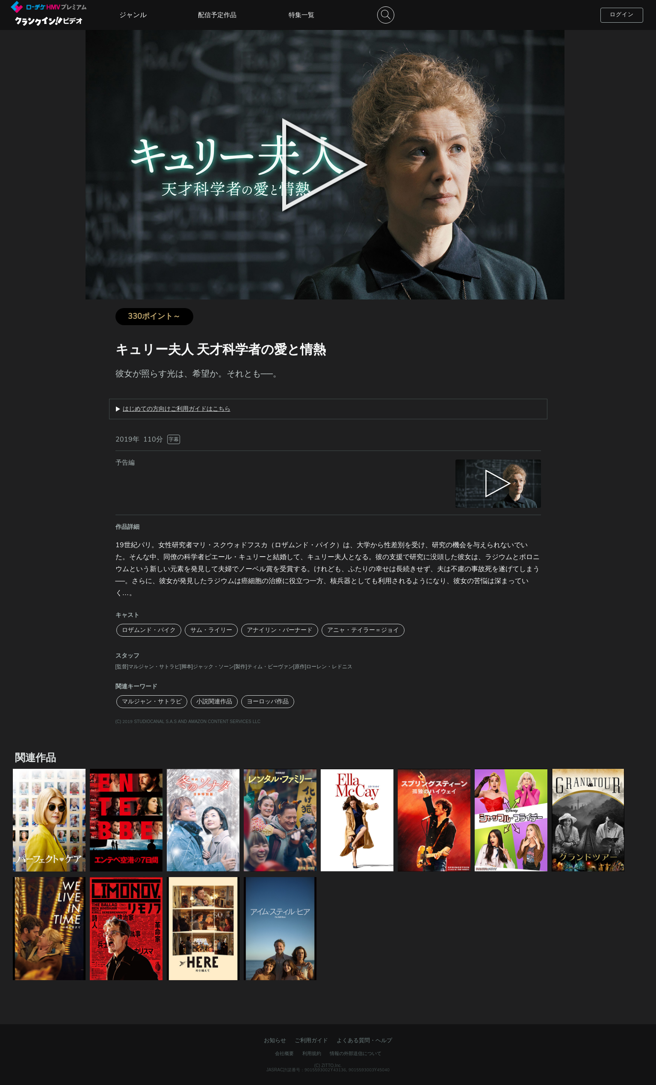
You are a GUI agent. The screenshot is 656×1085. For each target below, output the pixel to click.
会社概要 (284, 1053)
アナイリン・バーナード (280, 630)
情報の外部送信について (355, 1053)
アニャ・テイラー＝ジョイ (363, 630)
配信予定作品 (217, 15)
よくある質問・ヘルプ (364, 1040)
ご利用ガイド (311, 1040)
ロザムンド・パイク (149, 630)
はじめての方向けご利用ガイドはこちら (176, 409)
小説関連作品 (214, 701)
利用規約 (311, 1053)
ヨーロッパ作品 (268, 701)
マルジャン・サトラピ (152, 701)
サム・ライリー (211, 630)
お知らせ (275, 1040)
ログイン (622, 14)
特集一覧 (301, 15)
